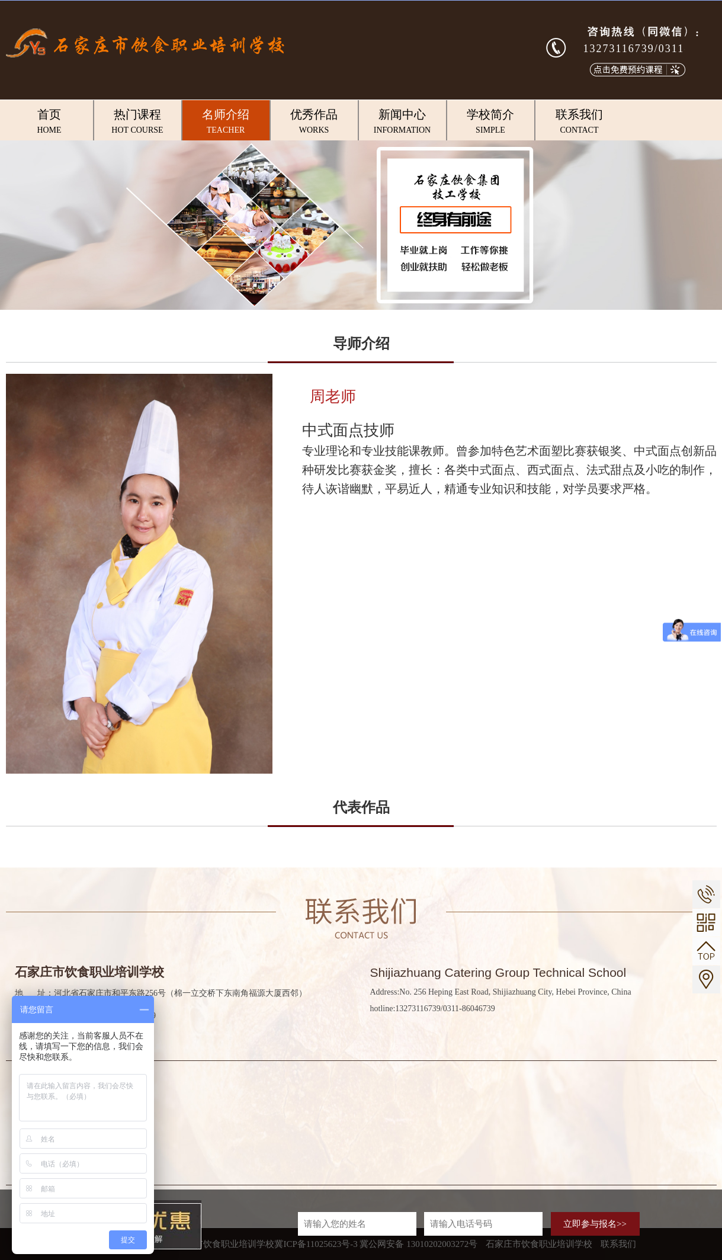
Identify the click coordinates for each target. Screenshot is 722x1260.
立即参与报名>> (595, 1224)
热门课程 (137, 122)
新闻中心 (402, 122)
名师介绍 (225, 122)
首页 (49, 122)
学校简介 (490, 122)
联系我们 (579, 122)
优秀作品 (314, 122)
